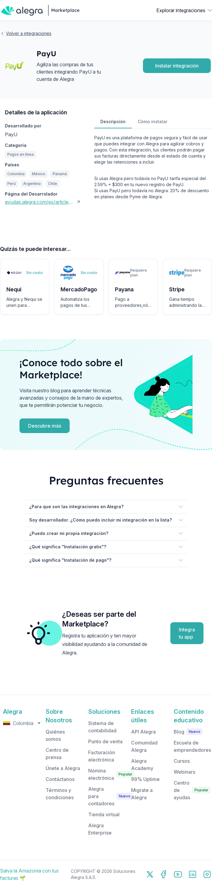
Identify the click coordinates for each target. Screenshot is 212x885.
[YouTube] (178, 874)
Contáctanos (60, 779)
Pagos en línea (20, 154)
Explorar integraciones (184, 10)
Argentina (32, 183)
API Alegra (143, 732)
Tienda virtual (104, 814)
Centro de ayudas (182, 790)
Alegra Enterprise (100, 829)
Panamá (60, 174)
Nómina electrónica (101, 774)
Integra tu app (187, 633)
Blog (179, 732)
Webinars (184, 772)
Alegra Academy (142, 764)
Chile (52, 183)
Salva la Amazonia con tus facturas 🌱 (29, 874)
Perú (11, 183)
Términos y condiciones (60, 793)
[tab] (113, 122)
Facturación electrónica (101, 756)
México (38, 174)
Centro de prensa (57, 753)
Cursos (182, 761)
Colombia (16, 174)
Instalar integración (177, 66)
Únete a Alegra (63, 768)
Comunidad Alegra (144, 746)
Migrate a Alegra (142, 793)
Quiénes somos (55, 735)
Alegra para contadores (101, 796)
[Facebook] (163, 874)
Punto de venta (105, 741)
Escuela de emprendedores (192, 746)
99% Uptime (145, 779)
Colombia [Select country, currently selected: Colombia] (22, 723)
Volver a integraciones (25, 33)
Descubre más (44, 426)
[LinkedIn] (192, 874)
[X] (150, 874)
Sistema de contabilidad (102, 727)
